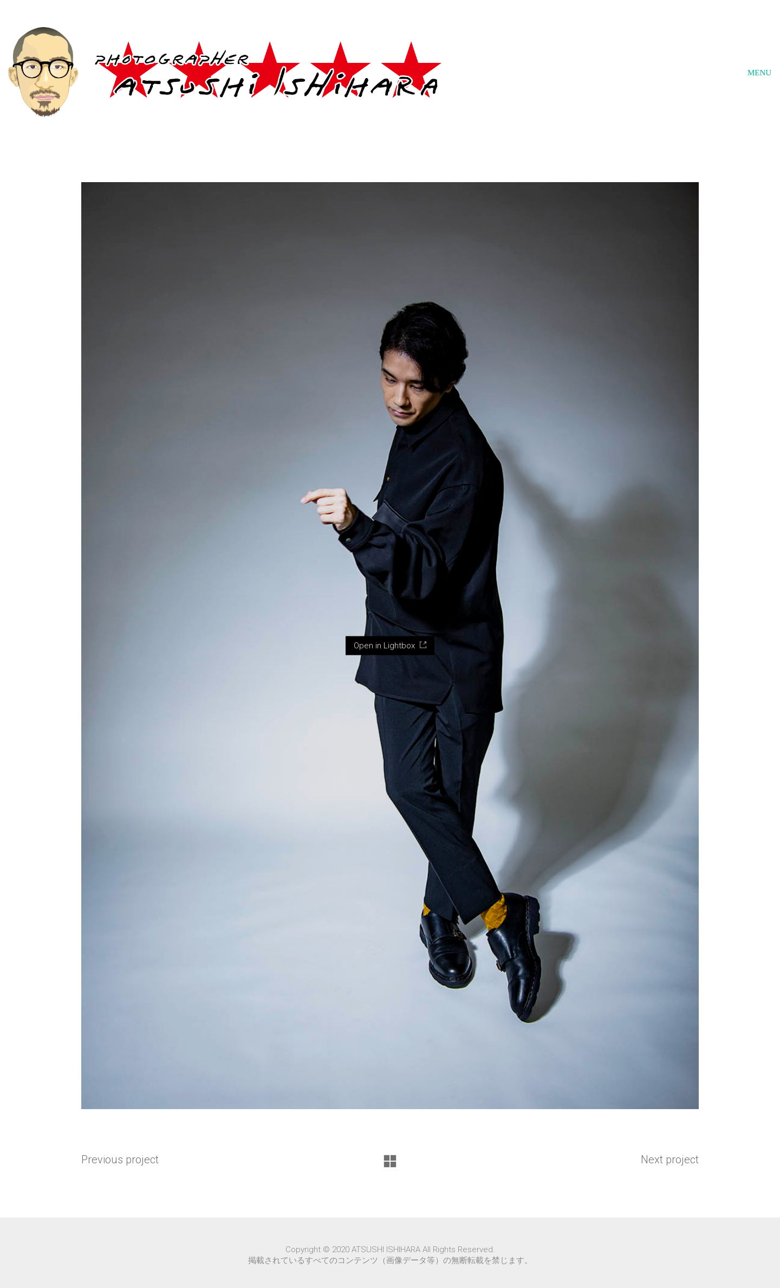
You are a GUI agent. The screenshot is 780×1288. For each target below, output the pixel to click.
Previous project (120, 1159)
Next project (670, 1159)
